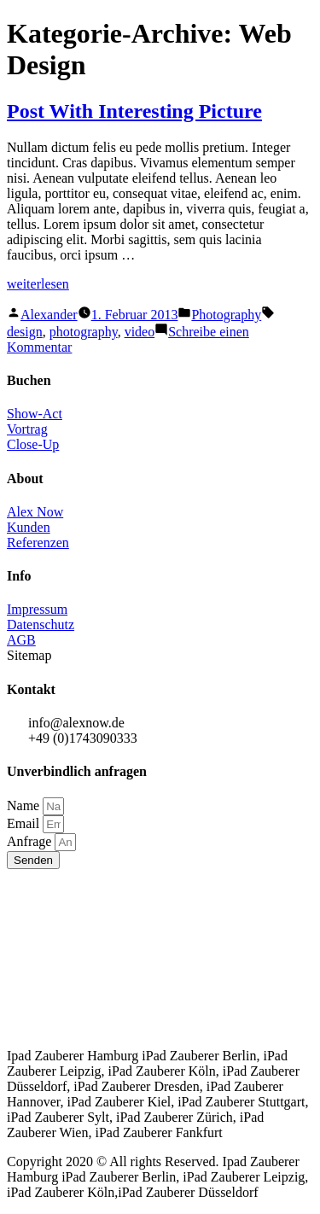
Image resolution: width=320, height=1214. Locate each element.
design (25, 331)
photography (83, 331)
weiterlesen (38, 284)
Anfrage (31, 841)
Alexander (49, 314)
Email (25, 823)
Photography (226, 314)
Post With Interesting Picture (134, 111)
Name (25, 805)
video (140, 331)
